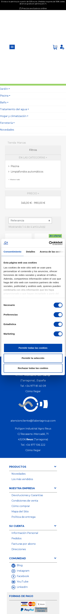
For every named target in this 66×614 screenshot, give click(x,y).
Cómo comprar (20, 506)
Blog (19, 565)
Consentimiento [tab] (12, 251)
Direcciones (18, 549)
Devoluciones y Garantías (27, 495)
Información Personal (24, 533)
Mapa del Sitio (20, 511)
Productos (17, 466)
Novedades (7, 129)
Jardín (4, 88)
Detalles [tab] (30, 251)
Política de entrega (23, 516)
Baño (3, 102)
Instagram (22, 570)
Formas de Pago (21, 596)
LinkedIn (22, 587)
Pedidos (16, 538)
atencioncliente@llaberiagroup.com (33, 420)
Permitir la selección (33, 358)
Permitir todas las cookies (33, 348)
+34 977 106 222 (35, 444)
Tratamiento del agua (13, 109)
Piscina (4, 95)
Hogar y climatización (13, 116)
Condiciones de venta (24, 500)
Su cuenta (16, 526)
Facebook (22, 576)
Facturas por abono (23, 543)
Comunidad (17, 558)
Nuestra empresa (22, 488)
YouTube (22, 581)
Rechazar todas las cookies (33, 368)
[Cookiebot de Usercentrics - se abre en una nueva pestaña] (48, 243)
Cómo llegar (33, 391)
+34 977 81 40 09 (35, 385)
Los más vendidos (22, 479)
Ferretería (6, 122)
